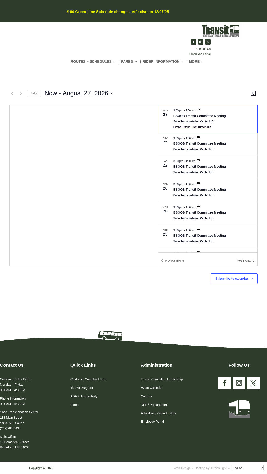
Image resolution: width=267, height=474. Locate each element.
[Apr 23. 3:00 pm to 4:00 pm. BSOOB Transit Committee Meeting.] (208, 236)
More (194, 61)
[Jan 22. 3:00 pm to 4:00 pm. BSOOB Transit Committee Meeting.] (208, 167)
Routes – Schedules (91, 61)
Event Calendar (151, 388)
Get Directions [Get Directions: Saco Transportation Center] (202, 127)
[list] (208, 178)
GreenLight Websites (225, 468)
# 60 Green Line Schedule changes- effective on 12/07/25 (118, 12)
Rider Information (160, 61)
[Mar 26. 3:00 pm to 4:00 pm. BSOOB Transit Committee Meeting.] (208, 213)
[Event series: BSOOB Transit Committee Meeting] (198, 110)
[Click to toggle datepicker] (79, 93)
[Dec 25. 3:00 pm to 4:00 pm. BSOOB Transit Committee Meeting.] (208, 144)
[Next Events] (20, 93)
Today (34, 93)
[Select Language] (247, 467)
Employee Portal (200, 54)
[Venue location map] (84, 185)
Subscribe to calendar (231, 278)
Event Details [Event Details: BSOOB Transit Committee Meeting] (181, 127)
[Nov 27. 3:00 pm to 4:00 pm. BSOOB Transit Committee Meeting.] (208, 119)
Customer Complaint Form (88, 379)
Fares (127, 61)
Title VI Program (81, 388)
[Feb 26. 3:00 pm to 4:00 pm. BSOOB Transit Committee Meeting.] (208, 190)
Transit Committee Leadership (162, 379)
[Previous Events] (12, 93)
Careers (146, 396)
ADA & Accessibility (84, 396)
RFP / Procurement (154, 405)
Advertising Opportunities (158, 413)
